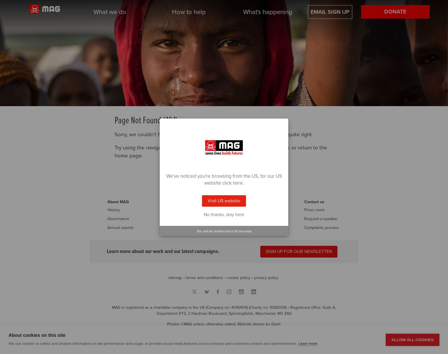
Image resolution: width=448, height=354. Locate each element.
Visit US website (224, 201)
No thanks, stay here (224, 214)
